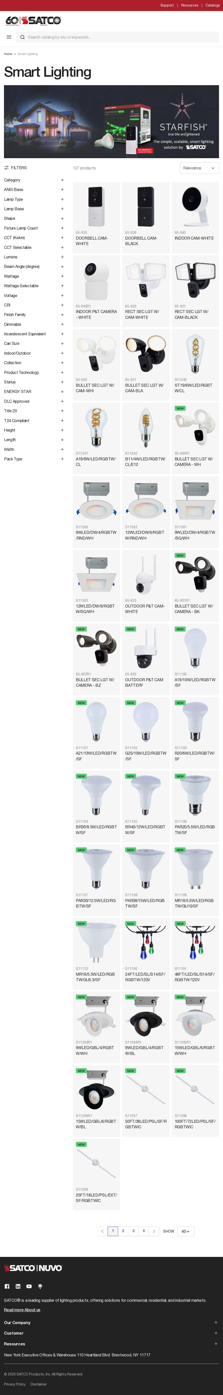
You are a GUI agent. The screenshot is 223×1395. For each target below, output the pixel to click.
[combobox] (117, 37)
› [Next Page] (154, 1231)
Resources (189, 5)
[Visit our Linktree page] (40, 1286)
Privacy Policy (15, 1384)
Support (167, 5)
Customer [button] (13, 1333)
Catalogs (212, 5)
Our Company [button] (17, 1323)
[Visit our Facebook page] (7, 1286)
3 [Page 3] (133, 1231)
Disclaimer (39, 1384)
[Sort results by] (199, 168)
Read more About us (22, 1310)
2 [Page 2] (123, 1231)
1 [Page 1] (113, 1231)
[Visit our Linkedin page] (18, 1286)
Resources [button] (14, 1344)
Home (8, 54)
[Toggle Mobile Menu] (9, 37)
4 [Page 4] (144, 1231)
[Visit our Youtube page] (29, 1286)
